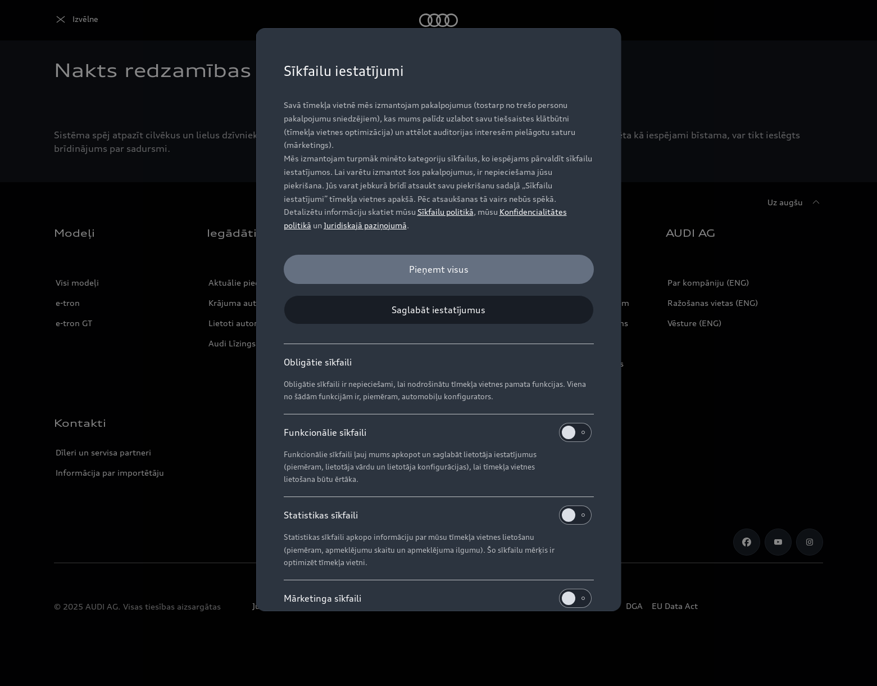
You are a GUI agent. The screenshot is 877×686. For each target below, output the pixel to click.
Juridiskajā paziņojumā (365, 225)
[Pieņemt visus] (439, 269)
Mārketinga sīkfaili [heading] (438, 598)
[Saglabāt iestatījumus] (439, 309)
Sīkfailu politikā (445, 211)
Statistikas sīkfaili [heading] (438, 515)
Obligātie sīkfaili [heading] (318, 362)
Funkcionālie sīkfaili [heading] (438, 432)
